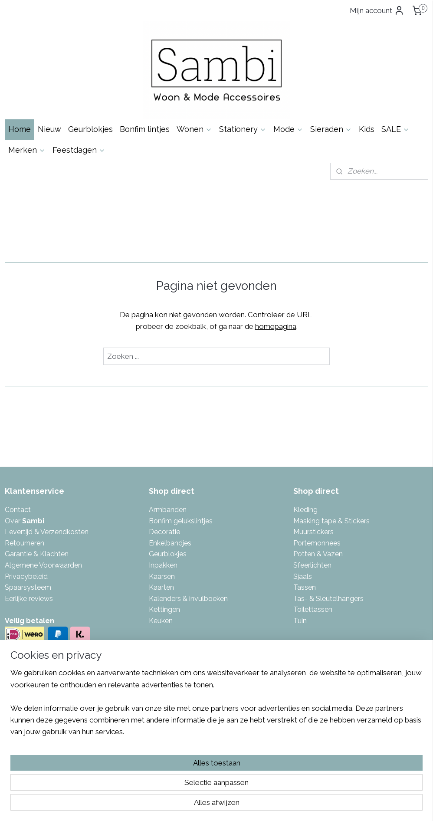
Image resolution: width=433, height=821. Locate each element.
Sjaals (302, 576)
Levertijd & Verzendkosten (47, 532)
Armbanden (168, 510)
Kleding (305, 510)
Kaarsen (162, 576)
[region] (159, 768)
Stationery (242, 129)
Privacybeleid (26, 576)
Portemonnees (317, 543)
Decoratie (164, 532)
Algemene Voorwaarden (43, 565)
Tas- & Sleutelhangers (328, 598)
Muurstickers (313, 532)
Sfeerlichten (312, 565)
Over (24, 521)
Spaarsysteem (28, 587)
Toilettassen (312, 609)
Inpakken (163, 565)
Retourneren (24, 543)
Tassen (304, 587)
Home (19, 129)
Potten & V (310, 554)
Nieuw (49, 129)
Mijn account (377, 10)
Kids (366, 129)
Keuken (161, 621)
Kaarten (161, 587)
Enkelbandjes (170, 543)
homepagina (275, 326)
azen (335, 554)
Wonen (194, 129)
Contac (16, 510)
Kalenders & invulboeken (188, 598)
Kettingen (164, 609)
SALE (395, 129)
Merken (27, 149)
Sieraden (331, 129)
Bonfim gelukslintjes (181, 521)
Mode (288, 129)
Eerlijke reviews (29, 598)
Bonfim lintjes (145, 129)
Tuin (300, 621)
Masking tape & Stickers (331, 521)
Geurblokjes (90, 129)
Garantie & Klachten (37, 554)
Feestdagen (78, 149)
